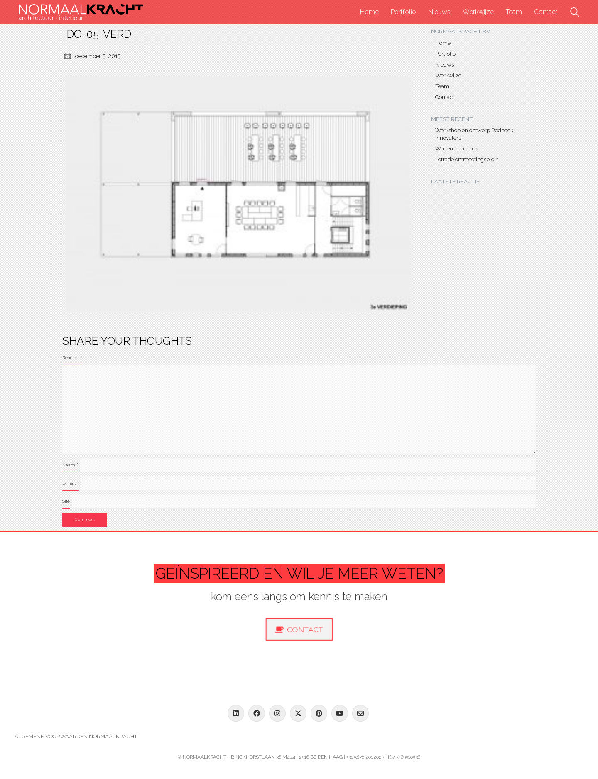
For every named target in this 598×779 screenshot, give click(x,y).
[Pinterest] (319, 713)
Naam (70, 465)
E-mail (70, 483)
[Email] (360, 713)
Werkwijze (448, 75)
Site (66, 501)
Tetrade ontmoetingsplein (467, 159)
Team (442, 86)
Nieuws (444, 64)
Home (443, 42)
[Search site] (574, 13)
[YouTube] (339, 713)
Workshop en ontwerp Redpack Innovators (474, 134)
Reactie (72, 357)
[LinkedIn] (236, 713)
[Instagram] (277, 713)
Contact (444, 97)
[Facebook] (256, 713)
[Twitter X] (298, 713)
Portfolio (445, 53)
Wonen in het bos (456, 148)
